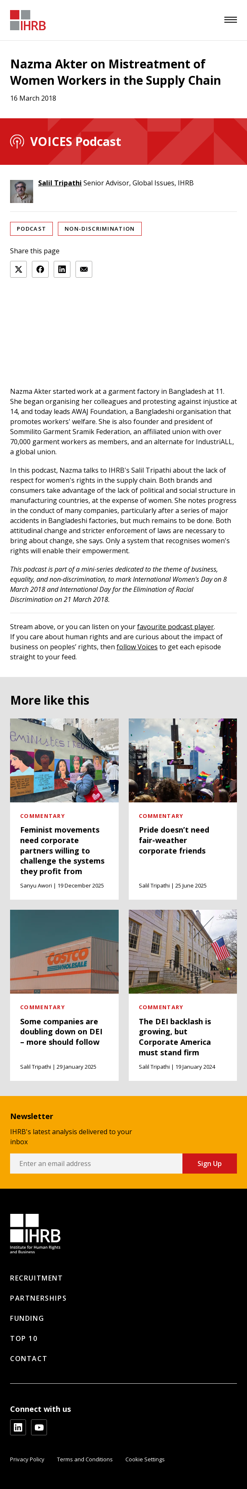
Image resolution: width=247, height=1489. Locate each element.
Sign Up (210, 1163)
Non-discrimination (100, 228)
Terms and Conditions (85, 1459)
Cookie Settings (145, 1459)
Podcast (31, 228)
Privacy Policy (27, 1459)
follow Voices (137, 646)
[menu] (230, 20)
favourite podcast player (175, 626)
